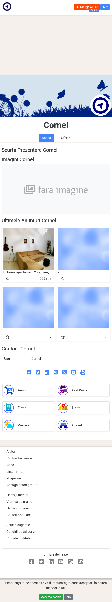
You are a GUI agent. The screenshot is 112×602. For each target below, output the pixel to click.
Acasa (46, 138)
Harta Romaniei (17, 508)
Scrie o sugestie (18, 525)
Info (68, 597)
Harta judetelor (17, 495)
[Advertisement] (56, 45)
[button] (105, 7)
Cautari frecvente (19, 458)
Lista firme (14, 472)
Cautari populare (18, 515)
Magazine (13, 478)
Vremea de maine (19, 502)
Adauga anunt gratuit (21, 485)
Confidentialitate (18, 538)
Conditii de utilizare (20, 532)
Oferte (65, 138)
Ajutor (10, 452)
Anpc (10, 465)
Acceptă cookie (51, 597)
